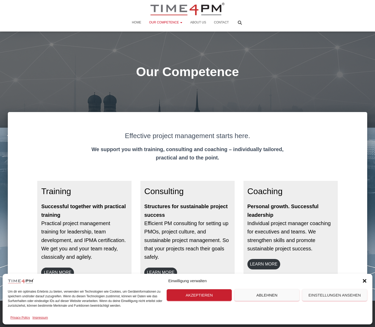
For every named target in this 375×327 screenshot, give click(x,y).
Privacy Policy (20, 317)
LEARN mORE (264, 264)
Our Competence (165, 22)
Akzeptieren (199, 295)
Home (136, 22)
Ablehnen (267, 295)
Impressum (40, 317)
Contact (221, 22)
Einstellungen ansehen (335, 295)
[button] (364, 280)
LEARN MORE (57, 272)
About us (198, 22)
